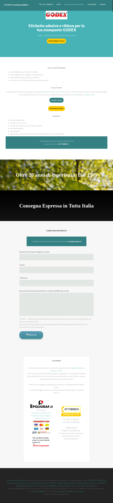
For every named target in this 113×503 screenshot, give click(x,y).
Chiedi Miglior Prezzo (56, 41)
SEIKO (74, 486)
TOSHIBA (89, 486)
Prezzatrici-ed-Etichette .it (41, 413)
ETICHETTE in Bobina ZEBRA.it (16, 1)
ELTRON (28, 486)
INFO (59, 4)
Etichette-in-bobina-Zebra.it (16, 480)
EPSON (36, 486)
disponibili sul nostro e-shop (50, 92)
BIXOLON (93, 483)
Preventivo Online (56, 109)
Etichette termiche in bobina (24, 483)
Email (21, 265)
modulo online (89, 95)
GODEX (43, 486)
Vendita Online (56, 100)
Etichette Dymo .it (41, 418)
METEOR (61, 486)
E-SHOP (103, 4)
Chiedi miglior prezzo (74, 4)
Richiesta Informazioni (76, 491)
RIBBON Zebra (42, 483)
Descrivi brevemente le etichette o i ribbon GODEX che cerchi (44, 291)
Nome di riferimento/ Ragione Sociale (34, 252)
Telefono (23, 278)
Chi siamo (91, 4)
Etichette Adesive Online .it (41, 416)
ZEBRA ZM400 (82, 483)
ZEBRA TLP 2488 (55, 483)
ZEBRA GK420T (69, 483)
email (75, 95)
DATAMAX (20, 486)
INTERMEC (52, 486)
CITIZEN (101, 483)
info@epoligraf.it (39, 491)
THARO (81, 486)
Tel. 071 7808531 (46, 4)
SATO (68, 486)
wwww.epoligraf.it (59, 491)
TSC (95, 486)
